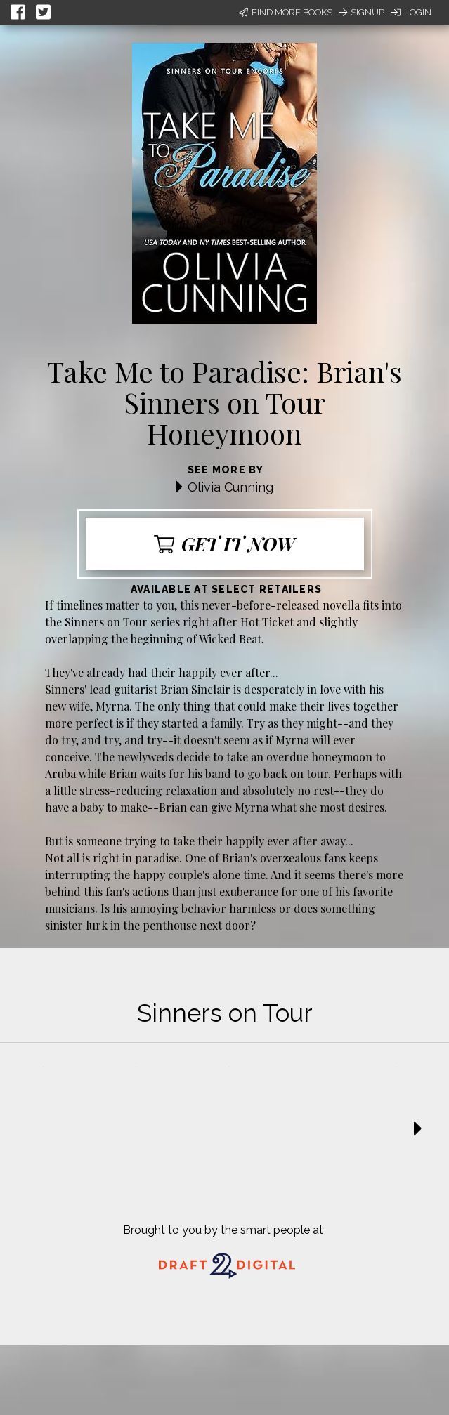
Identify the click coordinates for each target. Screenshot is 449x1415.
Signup (361, 12)
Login (411, 12)
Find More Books (285, 12)
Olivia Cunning (230, 487)
